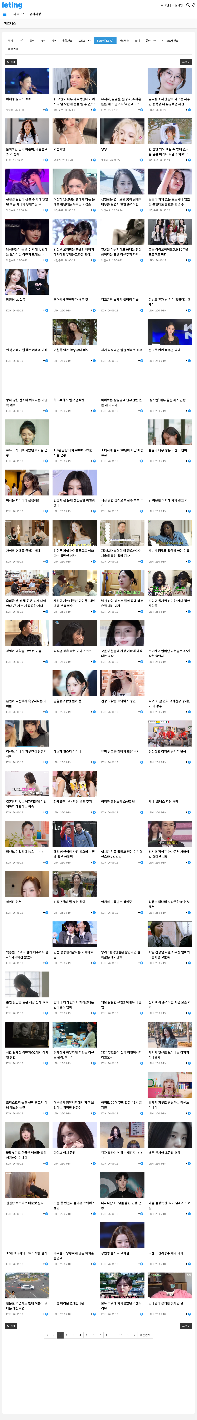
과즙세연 (59, 149)
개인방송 (124, 40)
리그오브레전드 (170, 40)
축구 (43, 40)
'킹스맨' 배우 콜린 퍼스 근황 (167, 400)
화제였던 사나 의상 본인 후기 (73, 801)
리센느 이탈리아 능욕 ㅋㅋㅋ (25, 851)
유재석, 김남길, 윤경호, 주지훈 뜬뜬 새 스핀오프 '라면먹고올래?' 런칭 (121, 104)
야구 (53, 40)
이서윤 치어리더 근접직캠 (23, 500)
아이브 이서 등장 (65, 1152)
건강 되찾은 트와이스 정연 (118, 701)
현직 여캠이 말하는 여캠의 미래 (26, 350)
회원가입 (177, 5)
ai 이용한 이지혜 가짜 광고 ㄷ (168, 500)
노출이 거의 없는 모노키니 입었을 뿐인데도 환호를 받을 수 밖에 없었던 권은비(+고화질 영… (170, 204)
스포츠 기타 (84, 40)
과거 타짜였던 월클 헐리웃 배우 (121, 350)
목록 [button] (186, 62)
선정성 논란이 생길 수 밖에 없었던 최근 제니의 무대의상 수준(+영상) (27, 204)
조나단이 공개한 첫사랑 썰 (166, 1303)
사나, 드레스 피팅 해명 (163, 801)
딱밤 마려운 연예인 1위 (69, 1303)
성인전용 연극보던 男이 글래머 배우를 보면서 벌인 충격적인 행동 (121, 204)
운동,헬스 (67, 40)
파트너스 (19, 14)
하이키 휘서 (13, 901)
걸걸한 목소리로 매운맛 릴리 (25, 1203)
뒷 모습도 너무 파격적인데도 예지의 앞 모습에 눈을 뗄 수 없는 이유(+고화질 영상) (74, 104)
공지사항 (35, 14)
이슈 (21, 40)
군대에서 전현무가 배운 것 (71, 299)
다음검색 (145, 1335)
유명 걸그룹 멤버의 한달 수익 (120, 751)
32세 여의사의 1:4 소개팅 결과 (26, 1253)
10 (120, 1335)
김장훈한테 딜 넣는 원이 (69, 901)
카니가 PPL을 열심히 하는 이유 (169, 550)
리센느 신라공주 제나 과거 (166, 1253)
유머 (32, 40)
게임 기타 (13, 49)
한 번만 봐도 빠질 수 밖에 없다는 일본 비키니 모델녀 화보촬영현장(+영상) (169, 154)
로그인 (165, 5)
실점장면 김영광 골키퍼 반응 (167, 751)
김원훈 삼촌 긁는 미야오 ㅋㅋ (73, 651)
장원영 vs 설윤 (15, 299)
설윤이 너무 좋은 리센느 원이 (168, 450)
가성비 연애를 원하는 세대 (23, 550)
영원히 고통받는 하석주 (116, 901)
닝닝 (104, 149)
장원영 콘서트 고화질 (115, 1253)
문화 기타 (151, 40)
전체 (10, 40)
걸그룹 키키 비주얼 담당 (164, 350)
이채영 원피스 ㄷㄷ (18, 99)
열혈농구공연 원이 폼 (68, 701)
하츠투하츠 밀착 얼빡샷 (69, 400)
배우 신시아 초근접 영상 (164, 1152)
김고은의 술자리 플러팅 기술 (120, 299)
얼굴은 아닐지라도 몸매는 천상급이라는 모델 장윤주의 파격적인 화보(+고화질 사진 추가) (121, 254)
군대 (137, 40)
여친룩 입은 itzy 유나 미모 (71, 350)
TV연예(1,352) (105, 40)
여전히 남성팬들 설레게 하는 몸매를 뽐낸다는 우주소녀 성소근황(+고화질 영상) (74, 204)
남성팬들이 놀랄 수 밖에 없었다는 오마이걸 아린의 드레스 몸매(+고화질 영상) (26, 254)
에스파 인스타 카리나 (68, 751)
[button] (11, 62)
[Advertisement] (98, 1373)
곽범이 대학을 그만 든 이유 (23, 651)
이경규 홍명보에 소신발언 (118, 801)
